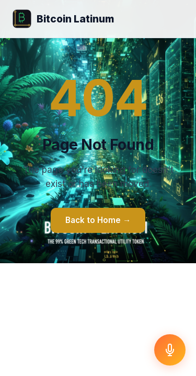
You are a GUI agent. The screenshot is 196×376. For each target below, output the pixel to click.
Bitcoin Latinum (63, 18)
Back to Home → (98, 220)
